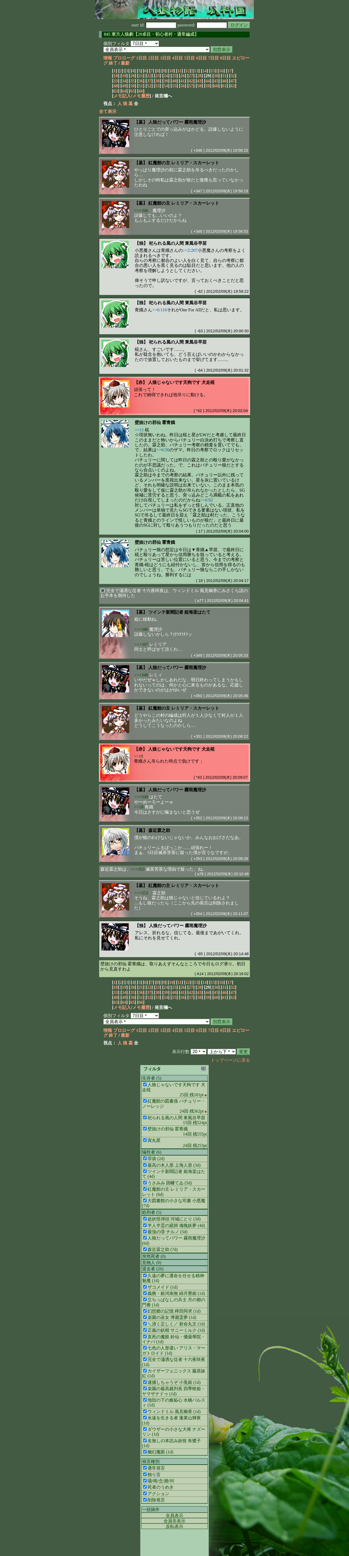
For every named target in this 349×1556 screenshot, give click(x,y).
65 (132, 91)
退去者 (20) (153, 1269)
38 (157, 81)
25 (174, 75)
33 (115, 81)
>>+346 (141, 210)
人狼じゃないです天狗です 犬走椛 (181, 382)
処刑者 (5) (151, 1212)
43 (199, 81)
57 (191, 85)
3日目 (165, 58)
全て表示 (107, 111)
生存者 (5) (151, 1078)
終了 (113, 63)
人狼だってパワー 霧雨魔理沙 (177, 122)
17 (229, 70)
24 (166, 75)
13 (196, 70)
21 (141, 75)
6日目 (201, 58)
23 (157, 75)
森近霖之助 (159, 830)
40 (174, 81)
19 (124, 75)
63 (115, 91)
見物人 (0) (151, 1262)
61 (224, 85)
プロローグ (124, 58)
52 (149, 85)
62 (233, 85)
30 (216, 75)
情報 (107, 58)
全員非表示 (174, 1521)
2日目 (153, 58)
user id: (154, 25)
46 (224, 81)
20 (132, 75)
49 (124, 85)
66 (141, 91)
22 (149, 75)
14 (204, 70)
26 (182, 75)
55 (174, 85)
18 (115, 75)
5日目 (189, 58)
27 (191, 75)
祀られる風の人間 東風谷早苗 (178, 243)
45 (216, 81)
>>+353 (138, 869)
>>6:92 (206, 500)
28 (199, 75)
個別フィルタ (116, 43)
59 (208, 85)
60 (216, 85)
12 (188, 70)
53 (157, 85)
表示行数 (180, 1051)
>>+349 (141, 797)
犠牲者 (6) (151, 1152)
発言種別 (151, 1461)
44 (208, 81)
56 (182, 85)
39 (166, 81)
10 (171, 70)
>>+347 (141, 644)
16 (221, 70)
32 (233, 75)
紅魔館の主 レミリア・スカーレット (183, 162)
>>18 (138, 756)
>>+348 (141, 675)
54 (166, 85)
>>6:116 (159, 309)
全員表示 (174, 1515)
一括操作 (151, 1509)
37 (149, 81)
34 (124, 81)
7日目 (213, 58)
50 (132, 85)
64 (124, 91)
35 (132, 81)
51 (141, 85)
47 (233, 81)
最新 (125, 63)
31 (224, 75)
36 (141, 81)
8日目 (225, 58)
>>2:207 (190, 250)
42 (191, 81)
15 (213, 70)
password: (202, 25)
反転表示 (174, 1526)
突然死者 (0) (154, 1256)
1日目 (141, 58)
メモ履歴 (141, 96)
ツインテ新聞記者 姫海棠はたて (179, 612)
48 (115, 85)
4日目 (177, 58)
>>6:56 (163, 449)
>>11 (139, 430)
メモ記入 (122, 96)
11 (179, 70)
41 (182, 81)
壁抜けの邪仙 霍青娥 (155, 422)
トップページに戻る (230, 1060)
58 (199, 85)
